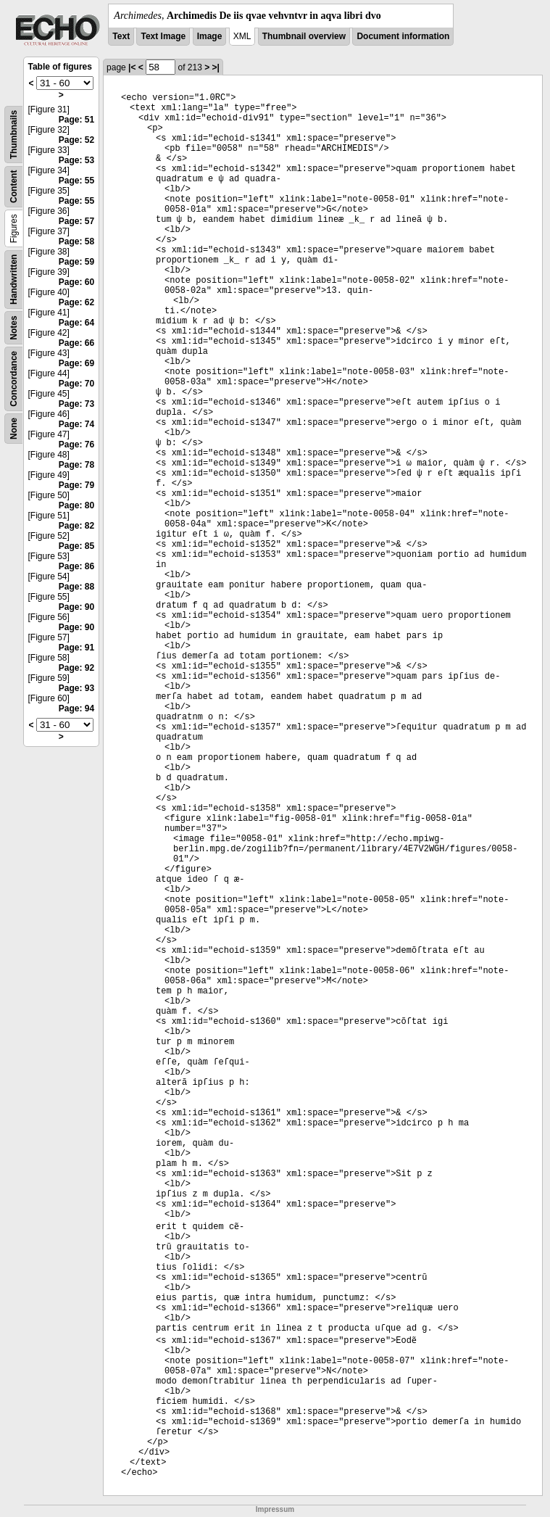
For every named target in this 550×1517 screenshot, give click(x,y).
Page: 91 (76, 647)
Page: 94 (76, 708)
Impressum (275, 1509)
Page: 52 (76, 140)
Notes (14, 327)
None (14, 428)
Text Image (163, 36)
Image (209, 36)
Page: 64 (76, 323)
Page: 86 (76, 566)
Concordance (14, 379)
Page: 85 (76, 546)
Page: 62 (76, 302)
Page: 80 (76, 505)
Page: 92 (76, 668)
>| (216, 67)
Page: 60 (76, 282)
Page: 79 (76, 485)
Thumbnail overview (304, 36)
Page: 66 (76, 343)
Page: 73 (76, 404)
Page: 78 (76, 465)
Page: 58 (76, 241)
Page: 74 (76, 424)
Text (121, 36)
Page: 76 (76, 444)
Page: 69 (76, 363)
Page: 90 (76, 607)
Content (14, 186)
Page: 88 (76, 587)
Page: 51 (76, 120)
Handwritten (14, 280)
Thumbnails (14, 134)
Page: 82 (76, 526)
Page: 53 (76, 160)
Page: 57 (76, 221)
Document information (403, 36)
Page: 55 (76, 180)
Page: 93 (76, 688)
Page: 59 (76, 262)
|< (132, 67)
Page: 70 (76, 384)
